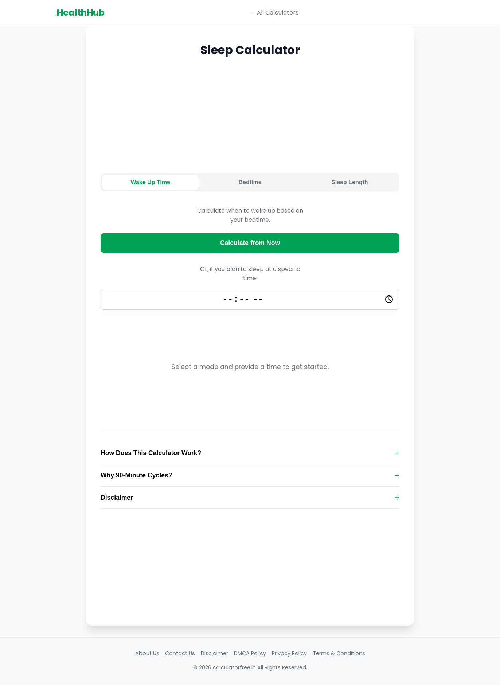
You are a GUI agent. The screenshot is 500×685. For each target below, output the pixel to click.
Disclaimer (214, 654)
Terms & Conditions (339, 654)
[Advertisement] (250, 122)
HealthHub (81, 13)
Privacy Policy (289, 654)
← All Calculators (274, 12)
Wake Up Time (150, 182)
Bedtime (249, 182)
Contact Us (180, 654)
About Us (147, 654)
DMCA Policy (250, 654)
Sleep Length (349, 182)
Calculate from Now (250, 243)
